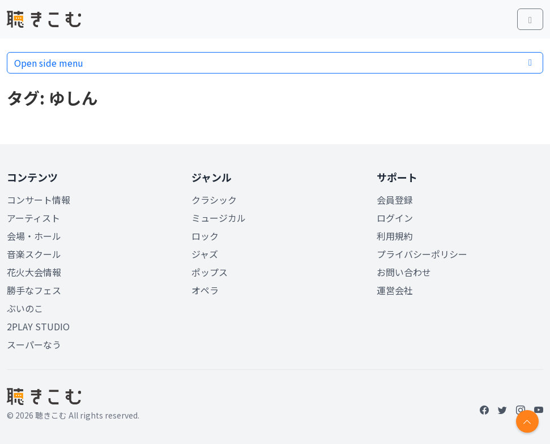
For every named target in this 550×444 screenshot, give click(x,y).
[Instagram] (520, 409)
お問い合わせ (404, 272)
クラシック (214, 199)
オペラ (205, 290)
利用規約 (395, 236)
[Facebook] (484, 409)
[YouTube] (538, 409)
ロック (205, 236)
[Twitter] (502, 409)
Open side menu (275, 63)
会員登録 (395, 199)
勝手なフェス (34, 290)
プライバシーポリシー (422, 254)
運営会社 (395, 290)
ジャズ (204, 254)
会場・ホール (34, 236)
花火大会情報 (34, 272)
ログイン (395, 218)
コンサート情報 (38, 199)
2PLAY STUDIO (38, 326)
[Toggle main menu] (530, 19)
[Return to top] (527, 421)
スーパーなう (34, 344)
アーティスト (33, 218)
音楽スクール (34, 254)
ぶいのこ (25, 308)
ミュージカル (218, 218)
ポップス (209, 272)
